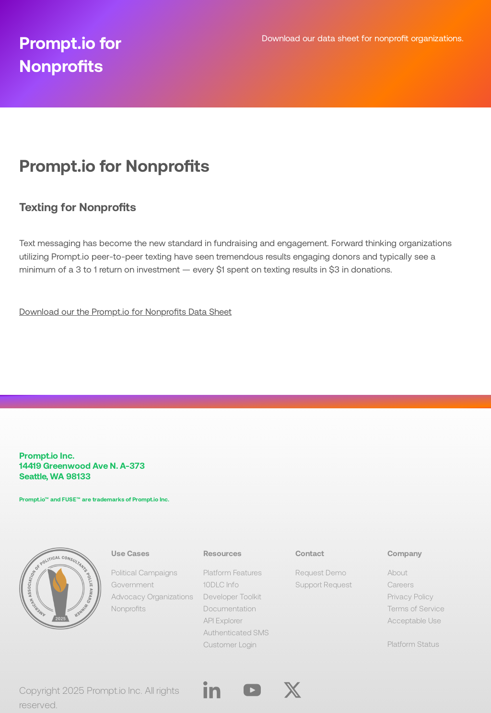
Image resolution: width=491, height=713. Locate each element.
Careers (400, 584)
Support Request (323, 584)
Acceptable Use (414, 620)
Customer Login (230, 644)
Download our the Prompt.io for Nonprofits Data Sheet (125, 311)
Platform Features (232, 572)
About (397, 572)
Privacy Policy (410, 596)
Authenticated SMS (236, 632)
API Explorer (223, 620)
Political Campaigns (144, 572)
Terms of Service (415, 608)
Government (132, 584)
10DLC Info (221, 584)
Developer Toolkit (232, 596)
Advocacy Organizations (152, 596)
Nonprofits (128, 608)
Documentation (229, 608)
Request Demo (320, 572)
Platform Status (413, 643)
